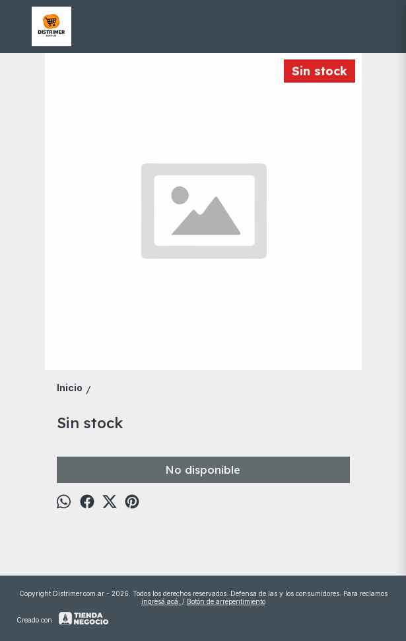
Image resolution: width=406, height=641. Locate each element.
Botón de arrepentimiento (226, 601)
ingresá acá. (161, 601)
